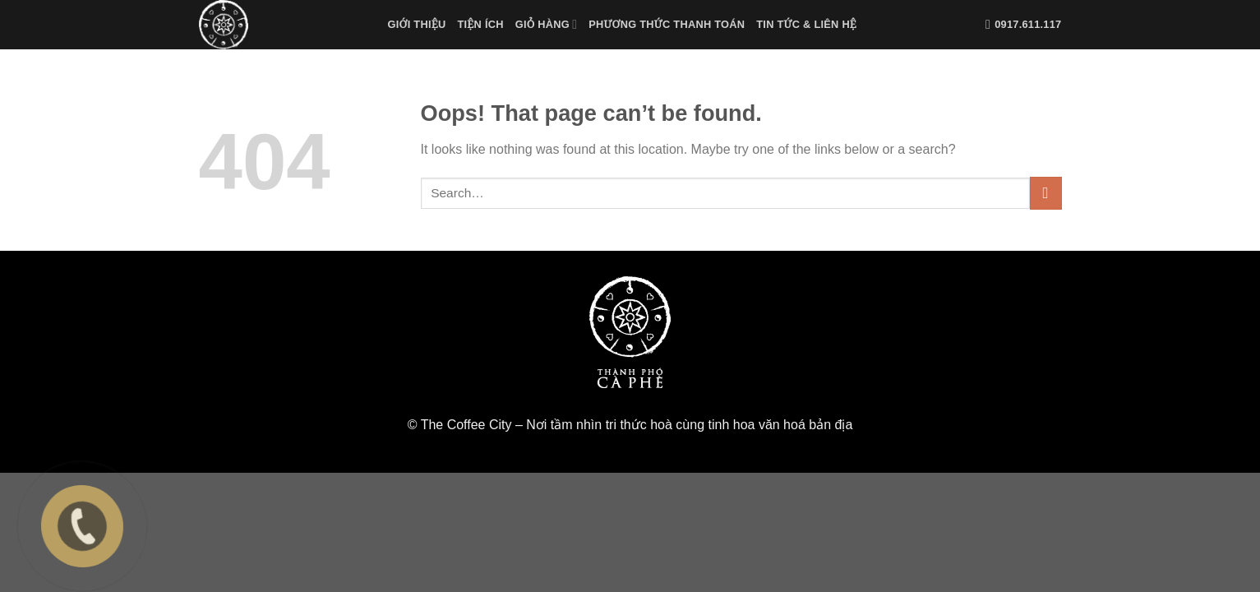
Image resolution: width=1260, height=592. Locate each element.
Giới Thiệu (417, 24)
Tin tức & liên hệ (806, 24)
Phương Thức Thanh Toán (666, 24)
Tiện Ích (480, 24)
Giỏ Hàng (546, 24)
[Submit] (1046, 193)
